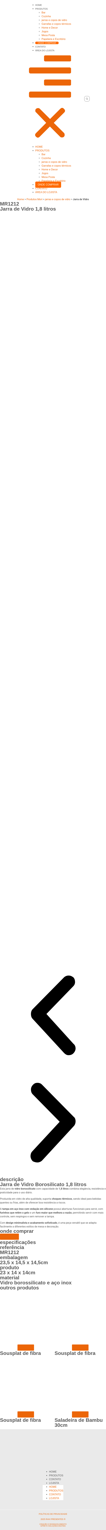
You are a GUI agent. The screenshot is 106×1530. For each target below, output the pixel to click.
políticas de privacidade (53, 1514)
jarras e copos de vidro (54, 20)
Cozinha (46, 16)
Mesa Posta (48, 35)
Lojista (54, 1483)
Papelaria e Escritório (54, 39)
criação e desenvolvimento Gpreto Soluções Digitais (53, 1525)
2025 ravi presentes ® (53, 1519)
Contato (40, 46)
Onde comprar (47, 43)
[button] (50, 98)
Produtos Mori (34, 199)
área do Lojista (44, 50)
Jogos (45, 31)
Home (38, 5)
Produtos (41, 9)
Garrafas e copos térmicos (56, 24)
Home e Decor (50, 27)
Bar (44, 12)
